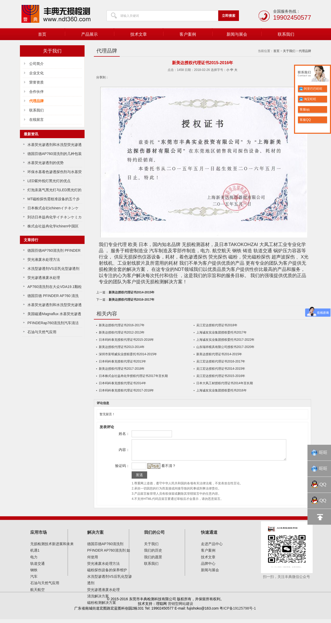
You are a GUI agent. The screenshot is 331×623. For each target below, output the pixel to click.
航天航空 (37, 593)
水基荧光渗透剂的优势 (45, 163)
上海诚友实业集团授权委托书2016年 (221, 390)
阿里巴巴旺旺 (310, 89)
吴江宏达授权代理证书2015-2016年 (220, 376)
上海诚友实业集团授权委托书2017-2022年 (225, 340)
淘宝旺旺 (307, 99)
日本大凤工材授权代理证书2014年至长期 (224, 383)
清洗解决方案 (98, 600)
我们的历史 (153, 554)
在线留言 (36, 119)
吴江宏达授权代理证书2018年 (216, 325)
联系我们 (286, 34)
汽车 (33, 580)
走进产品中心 (212, 548)
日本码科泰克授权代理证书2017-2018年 (126, 390)
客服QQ (305, 120)
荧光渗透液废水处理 (43, 278)
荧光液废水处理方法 (43, 259)
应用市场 (38, 536)
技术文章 (138, 34)
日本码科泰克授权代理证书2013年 (122, 361)
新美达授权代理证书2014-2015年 (131, 292)
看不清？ (168, 470)
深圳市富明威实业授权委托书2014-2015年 (128, 354)
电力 (33, 561)
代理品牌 (305, 51)
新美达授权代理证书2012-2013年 (122, 332)
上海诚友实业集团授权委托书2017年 (221, 332)
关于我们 (289, 51)
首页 (42, 34)
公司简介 (36, 64)
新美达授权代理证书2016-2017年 (131, 299)
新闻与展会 (237, 34)
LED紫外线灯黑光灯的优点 (49, 181)
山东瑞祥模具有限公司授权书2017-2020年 (225, 347)
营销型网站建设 (180, 607)
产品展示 (89, 34)
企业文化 (36, 73)
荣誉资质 (36, 82)
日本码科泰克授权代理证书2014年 (122, 383)
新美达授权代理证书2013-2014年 (122, 347)
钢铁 (33, 574)
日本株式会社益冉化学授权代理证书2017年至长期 (133, 376)
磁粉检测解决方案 (101, 606)
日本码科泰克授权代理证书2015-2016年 (126, 340)
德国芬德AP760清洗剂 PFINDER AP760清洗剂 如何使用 (108, 554)
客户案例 (187, 34)
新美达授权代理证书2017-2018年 (122, 368)
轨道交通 (37, 567)
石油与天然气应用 (41, 332)
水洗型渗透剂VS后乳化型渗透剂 (53, 268)
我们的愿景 (153, 561)
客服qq (304, 109)
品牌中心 (208, 567)
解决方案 (95, 536)
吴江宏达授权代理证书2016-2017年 (220, 361)
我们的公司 (154, 536)
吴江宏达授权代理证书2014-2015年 (220, 368)
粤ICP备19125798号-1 (238, 612)
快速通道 (209, 536)
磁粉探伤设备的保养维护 (107, 574)
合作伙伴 (36, 92)
